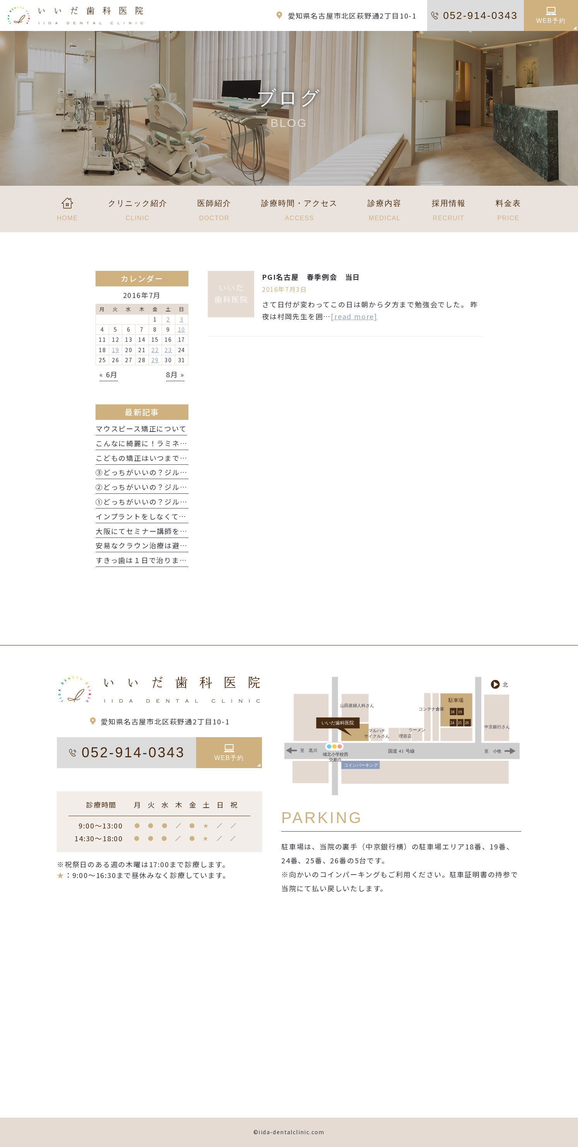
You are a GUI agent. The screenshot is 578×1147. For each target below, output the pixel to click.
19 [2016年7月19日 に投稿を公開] (116, 350)
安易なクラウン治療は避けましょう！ (161, 545)
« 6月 (108, 374)
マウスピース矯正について (141, 428)
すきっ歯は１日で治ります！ (145, 560)
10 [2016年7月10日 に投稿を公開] (182, 329)
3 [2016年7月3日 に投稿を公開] (182, 319)
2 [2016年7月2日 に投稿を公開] (168, 319)
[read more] (354, 316)
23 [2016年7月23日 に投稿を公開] (168, 350)
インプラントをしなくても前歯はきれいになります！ (187, 516)
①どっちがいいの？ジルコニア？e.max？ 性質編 (184, 501)
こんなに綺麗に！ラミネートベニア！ (161, 443)
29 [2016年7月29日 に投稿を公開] (155, 360)
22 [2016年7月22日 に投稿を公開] (155, 350)
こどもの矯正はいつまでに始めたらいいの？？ (176, 458)
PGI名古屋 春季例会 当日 (311, 277)
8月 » (175, 374)
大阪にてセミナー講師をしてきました (160, 531)
